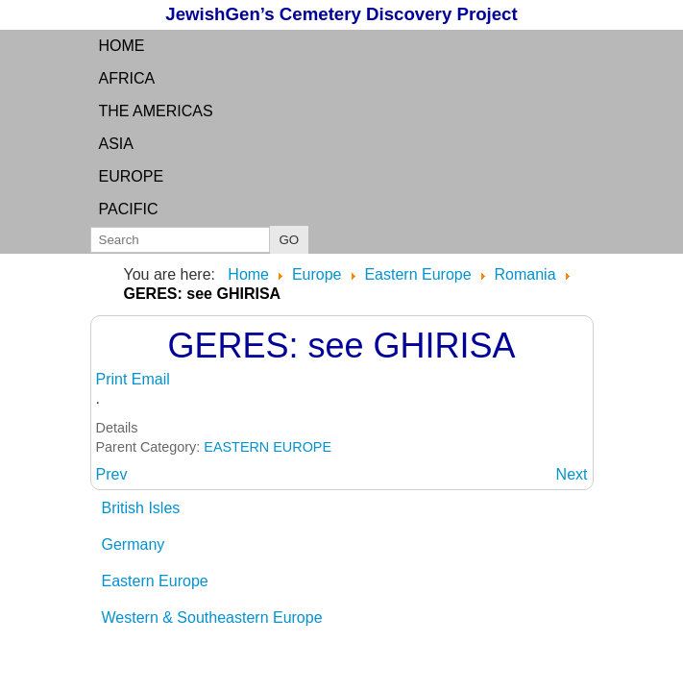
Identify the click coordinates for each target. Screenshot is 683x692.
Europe (131, 176)
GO (290, 240)
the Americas (156, 111)
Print (114, 379)
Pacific (129, 209)
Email (151, 379)
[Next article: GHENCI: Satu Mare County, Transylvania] (572, 474)
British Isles (141, 508)
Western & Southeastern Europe (212, 617)
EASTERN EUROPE (267, 447)
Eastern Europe (155, 581)
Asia (116, 144)
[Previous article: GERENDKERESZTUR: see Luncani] (112, 474)
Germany (133, 544)
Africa (127, 78)
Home (122, 45)
